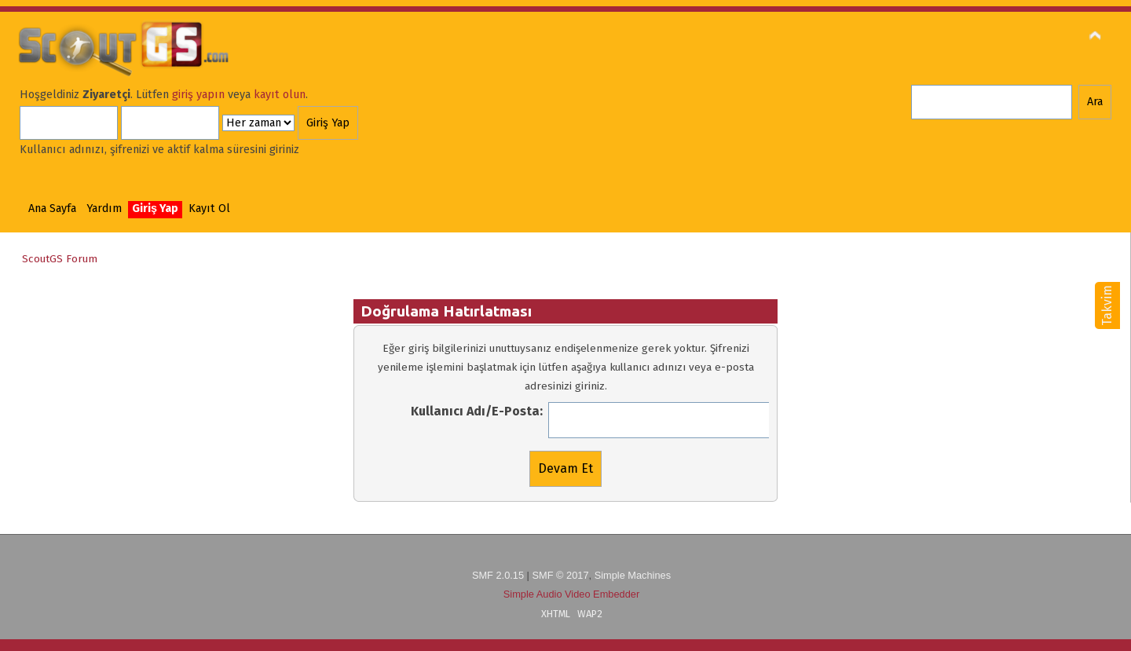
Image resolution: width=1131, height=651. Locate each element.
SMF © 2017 (560, 575)
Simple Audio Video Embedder (571, 594)
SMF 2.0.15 (498, 575)
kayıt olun (280, 94)
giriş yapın (198, 94)
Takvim (1107, 305)
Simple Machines (633, 575)
